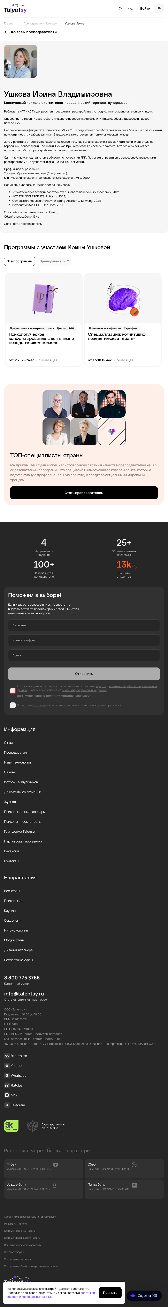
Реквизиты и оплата (15, 1223)
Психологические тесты (22, 821)
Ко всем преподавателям (34, 31)
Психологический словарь (24, 811)
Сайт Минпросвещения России (22, 1237)
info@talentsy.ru (24, 994)
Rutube (13, 1085)
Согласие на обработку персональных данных (31, 1266)
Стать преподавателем (84, 492)
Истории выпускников (21, 782)
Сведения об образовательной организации (30, 1216)
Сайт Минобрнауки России (20, 1230)
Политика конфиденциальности (22, 1245)
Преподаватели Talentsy (40, 23)
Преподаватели (16, 752)
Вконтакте (15, 1056)
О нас (8, 742)
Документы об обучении (22, 792)
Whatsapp (15, 1075)
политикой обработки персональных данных (51, 1295)
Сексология (13, 920)
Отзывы (10, 772)
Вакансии (11, 851)
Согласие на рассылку (17, 1259)
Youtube (13, 1065)
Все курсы (12, 891)
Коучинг (10, 910)
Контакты (11, 861)
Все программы (19, 261)
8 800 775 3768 (22, 978)
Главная (9, 23)
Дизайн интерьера (18, 950)
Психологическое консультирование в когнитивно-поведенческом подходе (42, 339)
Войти (145, 8)
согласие (39, 705)
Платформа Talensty (20, 831)
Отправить (84, 673)
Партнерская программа (23, 841)
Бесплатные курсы (18, 960)
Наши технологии (17, 762)
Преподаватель (54, 261)
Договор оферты (14, 1252)
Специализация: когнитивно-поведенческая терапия (117, 337)
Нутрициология (16, 930)
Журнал (10, 801)
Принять (110, 1292)
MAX (11, 1095)
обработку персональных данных (84, 690)
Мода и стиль (14, 940)
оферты (101, 686)
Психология (13, 900)
